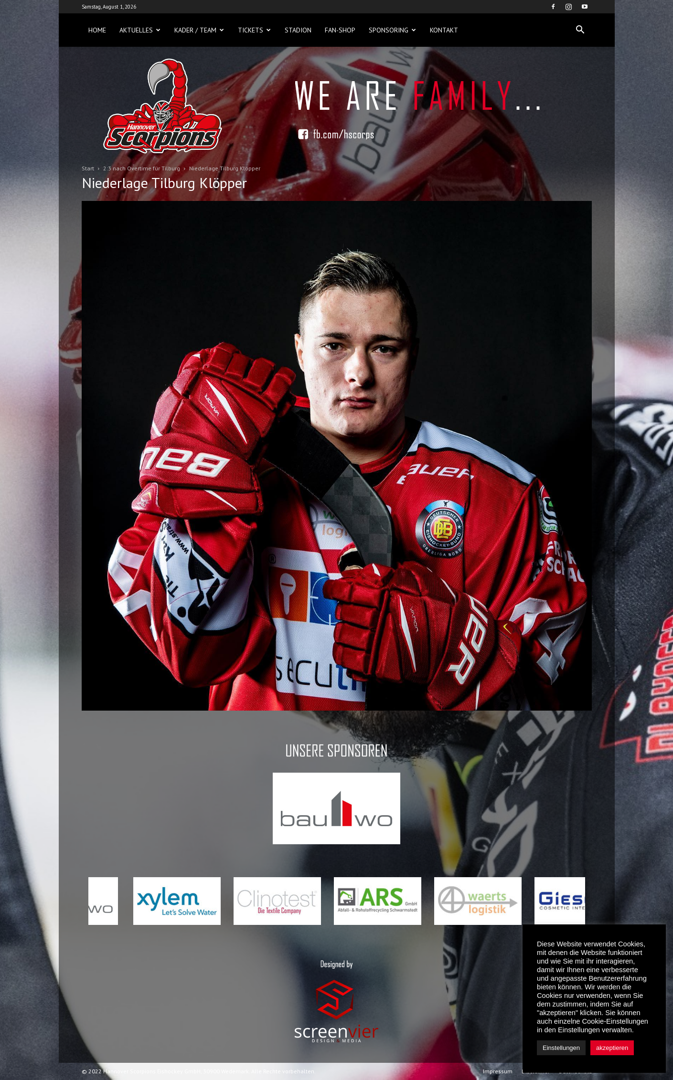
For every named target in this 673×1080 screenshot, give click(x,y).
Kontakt (444, 30)
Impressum (498, 1071)
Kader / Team (199, 30)
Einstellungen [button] (561, 1047)
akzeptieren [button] (612, 1047)
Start (88, 168)
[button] (580, 30)
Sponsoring (392, 30)
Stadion (298, 30)
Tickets (254, 30)
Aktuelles (139, 30)
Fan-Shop (340, 30)
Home (97, 30)
